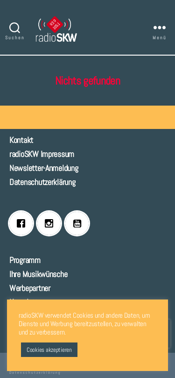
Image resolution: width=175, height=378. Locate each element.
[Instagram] (51, 223)
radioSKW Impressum (41, 154)
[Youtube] (79, 223)
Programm (25, 260)
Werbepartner (29, 288)
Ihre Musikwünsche (38, 274)
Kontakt (21, 140)
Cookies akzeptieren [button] (49, 350)
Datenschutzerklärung (42, 182)
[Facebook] (23, 223)
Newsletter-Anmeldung (43, 168)
